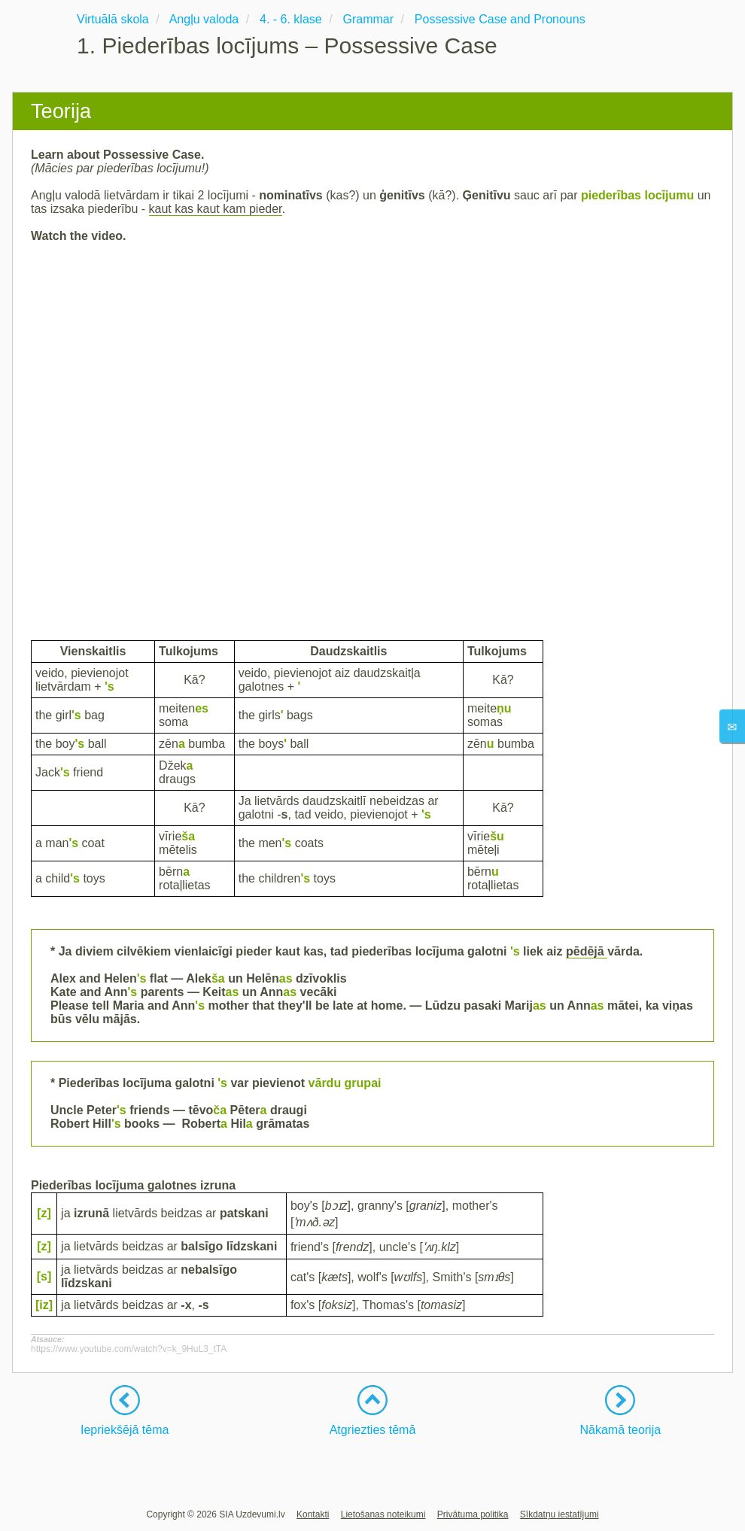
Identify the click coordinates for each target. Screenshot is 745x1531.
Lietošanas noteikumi (383, 1514)
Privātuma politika (473, 1514)
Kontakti (312, 1514)
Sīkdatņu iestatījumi (559, 1514)
